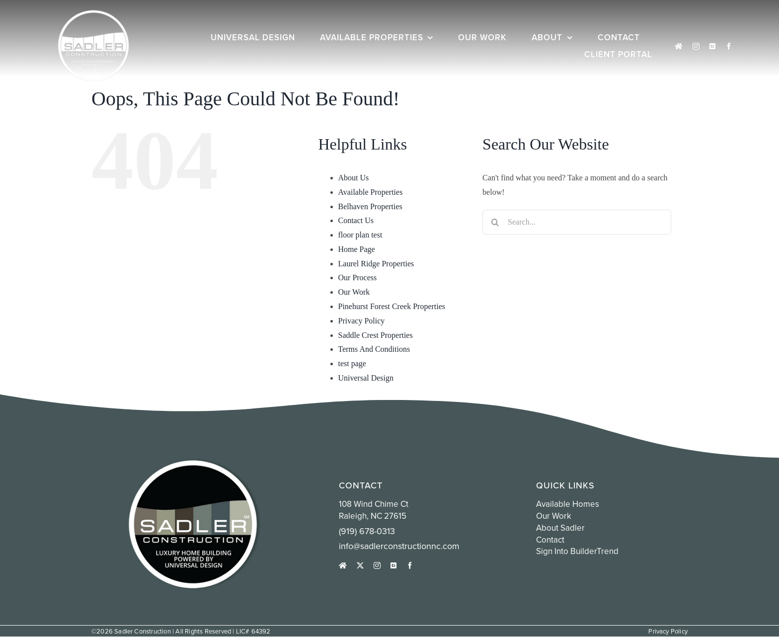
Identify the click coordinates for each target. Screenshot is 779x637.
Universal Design (366, 378)
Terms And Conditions (374, 349)
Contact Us (356, 220)
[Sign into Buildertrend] (712, 46)
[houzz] (679, 46)
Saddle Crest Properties (375, 335)
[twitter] (360, 565)
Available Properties (370, 192)
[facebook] (728, 46)
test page (352, 363)
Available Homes (567, 504)
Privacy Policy (361, 321)
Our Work (354, 292)
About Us (353, 177)
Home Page (356, 249)
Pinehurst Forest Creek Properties (392, 306)
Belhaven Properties (370, 206)
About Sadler (560, 528)
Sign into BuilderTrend (577, 551)
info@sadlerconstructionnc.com (399, 546)
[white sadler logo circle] (93, 13)
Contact (550, 540)
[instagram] (696, 46)
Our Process (357, 277)
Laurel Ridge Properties (376, 263)
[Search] (494, 222)
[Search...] (576, 222)
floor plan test (360, 235)
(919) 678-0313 (367, 531)
